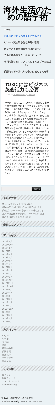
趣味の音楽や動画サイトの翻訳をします (22, 207)
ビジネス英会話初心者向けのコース (23, 49)
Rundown (5, 401)
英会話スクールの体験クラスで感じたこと (23, 210)
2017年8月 (7, 260)
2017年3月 (7, 270)
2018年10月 (8, 244)
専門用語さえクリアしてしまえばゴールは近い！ (27, 63)
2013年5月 (7, 318)
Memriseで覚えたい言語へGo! (17, 204)
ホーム (7, 29)
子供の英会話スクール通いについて (23, 55)
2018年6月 (7, 248)
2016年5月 (7, 289)
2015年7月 (7, 302)
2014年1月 (7, 305)
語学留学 (6, 361)
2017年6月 (7, 267)
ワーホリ (6, 338)
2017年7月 (7, 264)
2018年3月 (7, 257)
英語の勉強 (7, 348)
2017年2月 (7, 273)
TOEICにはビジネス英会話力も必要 (23, 36)
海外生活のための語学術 (27, 13)
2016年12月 (8, 280)
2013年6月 (7, 315)
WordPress (37, 401)
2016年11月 (8, 283)
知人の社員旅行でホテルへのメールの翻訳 (23, 213)
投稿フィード (8, 378)
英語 (4, 345)
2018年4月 (7, 254)
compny (31, 95)
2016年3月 (7, 296)
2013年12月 (8, 309)
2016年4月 (7, 293)
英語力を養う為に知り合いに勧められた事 (26, 71)
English (5, 335)
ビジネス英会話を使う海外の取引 (21, 42)
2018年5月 (7, 251)
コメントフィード (11, 381)
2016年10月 (8, 286)
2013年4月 (7, 321)
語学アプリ (7, 358)
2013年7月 (7, 312)
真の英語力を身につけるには (16, 217)
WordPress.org (9, 384)
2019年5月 (7, 241)
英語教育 (6, 354)
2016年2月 (7, 299)
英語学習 (6, 351)
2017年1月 (7, 276)
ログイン (6, 375)
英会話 (5, 342)
